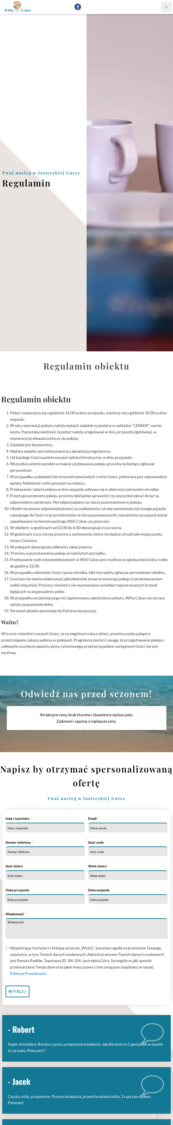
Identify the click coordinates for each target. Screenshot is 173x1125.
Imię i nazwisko (17, 818)
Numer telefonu (18, 842)
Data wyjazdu (99, 890)
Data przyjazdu (17, 890)
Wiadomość (15, 914)
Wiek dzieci (97, 866)
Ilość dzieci (14, 866)
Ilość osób (96, 842)
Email (92, 818)
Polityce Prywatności (28, 973)
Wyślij (17, 991)
